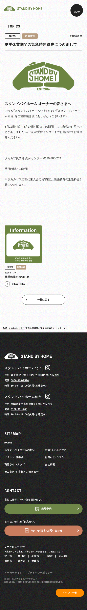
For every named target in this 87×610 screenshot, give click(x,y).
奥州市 (22, 556)
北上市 (8, 556)
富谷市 (22, 561)
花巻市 (35, 556)
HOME (8, 442)
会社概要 (50, 464)
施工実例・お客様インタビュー (21, 471)
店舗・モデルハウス (55, 450)
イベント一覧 (70, 592)
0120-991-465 (19, 409)
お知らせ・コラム (16, 328)
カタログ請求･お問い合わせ (46, 530)
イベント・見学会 (14, 457)
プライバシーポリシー (40, 572)
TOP (5, 328)
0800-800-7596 (20, 380)
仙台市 (8, 561)
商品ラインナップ (14, 464)
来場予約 (46, 508)
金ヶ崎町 (63, 556)
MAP (55, 375)
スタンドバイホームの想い (19, 450)
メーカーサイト (13, 572)
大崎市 (35, 561)
